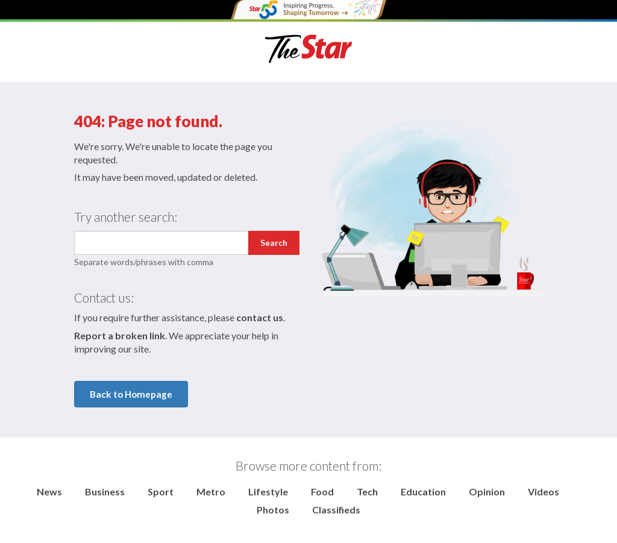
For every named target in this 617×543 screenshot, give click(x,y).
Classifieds (336, 509)
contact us (259, 317)
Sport (161, 491)
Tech (367, 491)
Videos (543, 491)
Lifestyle (268, 491)
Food (322, 491)
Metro (210, 491)
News (49, 491)
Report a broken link (119, 335)
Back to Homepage (131, 394)
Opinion (487, 491)
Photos (273, 509)
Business (105, 491)
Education (423, 491)
